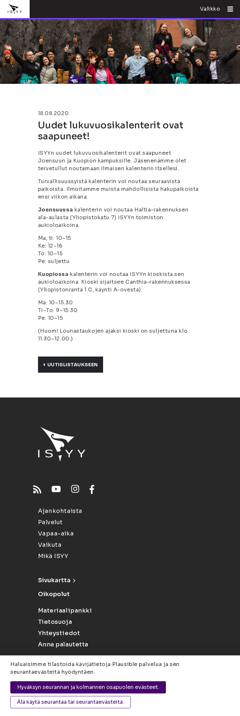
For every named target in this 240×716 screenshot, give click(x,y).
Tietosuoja (55, 621)
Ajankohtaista (60, 511)
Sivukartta (56, 580)
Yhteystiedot (59, 633)
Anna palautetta (63, 644)
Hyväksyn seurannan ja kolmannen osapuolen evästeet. (88, 687)
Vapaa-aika (56, 533)
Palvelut (50, 522)
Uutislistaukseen (70, 365)
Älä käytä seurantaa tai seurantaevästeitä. (70, 702)
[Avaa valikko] (227, 9)
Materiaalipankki (65, 610)
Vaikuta (50, 544)
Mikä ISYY (53, 556)
